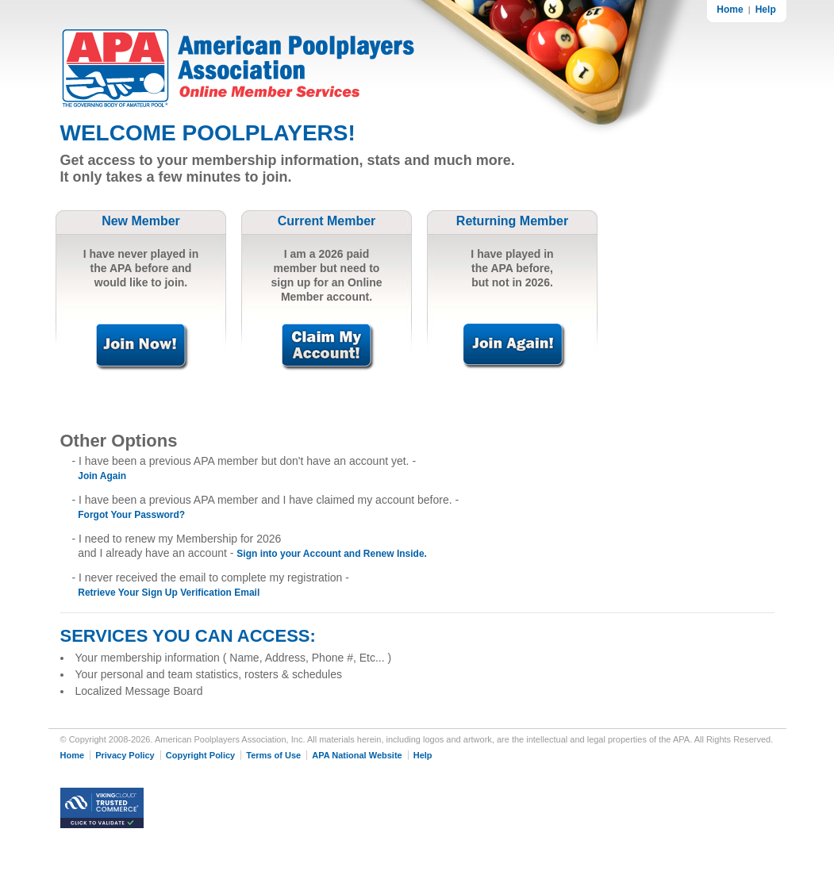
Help (765, 9)
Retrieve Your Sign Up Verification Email (168, 592)
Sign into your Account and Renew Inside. (331, 553)
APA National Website (357, 755)
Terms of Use (273, 755)
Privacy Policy (125, 755)
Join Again (102, 476)
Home (730, 9)
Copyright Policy (200, 755)
